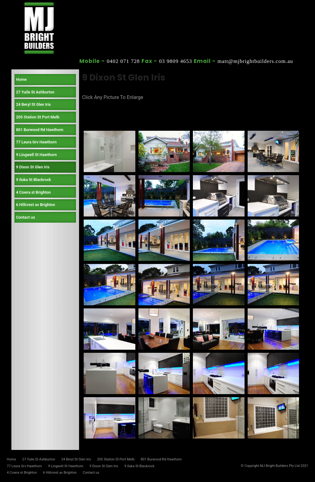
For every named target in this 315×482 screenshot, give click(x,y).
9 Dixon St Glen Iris (33, 167)
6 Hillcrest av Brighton (35, 204)
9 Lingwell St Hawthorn (36, 154)
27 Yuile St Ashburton (35, 92)
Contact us (25, 217)
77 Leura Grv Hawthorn (36, 142)
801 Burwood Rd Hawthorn (39, 129)
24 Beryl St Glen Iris (33, 104)
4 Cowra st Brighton (33, 192)
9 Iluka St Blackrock (33, 179)
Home (21, 79)
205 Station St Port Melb (37, 117)
